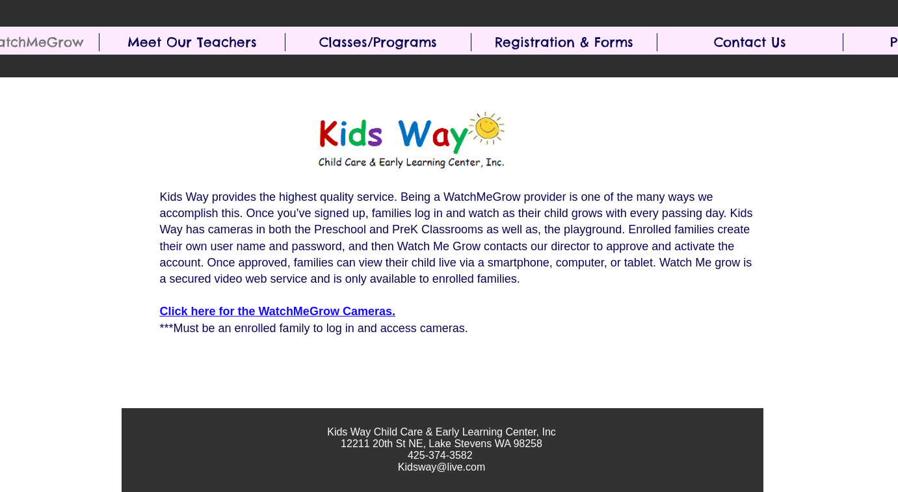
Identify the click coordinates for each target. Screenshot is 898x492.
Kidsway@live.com (442, 467)
